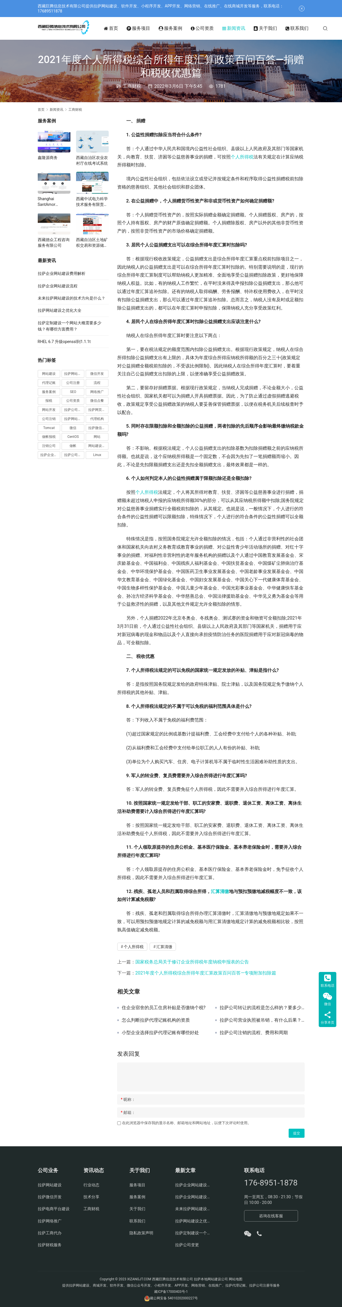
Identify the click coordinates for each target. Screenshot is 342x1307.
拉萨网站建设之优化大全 (59, 310)
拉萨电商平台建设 (54, 1208)
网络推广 (97, 392)
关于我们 (272, 28)
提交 (296, 1133)
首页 (118, 28)
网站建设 (49, 374)
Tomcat (49, 428)
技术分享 (91, 1197)
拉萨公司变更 (187, 1245)
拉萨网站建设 (74, 374)
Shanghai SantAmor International (49, 201)
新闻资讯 (240, 28)
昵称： (128, 1099)
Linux (97, 455)
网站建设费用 (98, 446)
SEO (73, 392)
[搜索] (332, 28)
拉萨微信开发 (98, 428)
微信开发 (97, 374)
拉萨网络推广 (50, 1221)
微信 (73, 428)
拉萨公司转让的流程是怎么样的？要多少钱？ (262, 1007)
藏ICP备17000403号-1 (171, 1292)
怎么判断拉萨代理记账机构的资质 (156, 1020)
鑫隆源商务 (48, 157)
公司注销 (49, 419)
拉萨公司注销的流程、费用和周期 (254, 1032)
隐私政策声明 (141, 1233)
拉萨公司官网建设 (74, 455)
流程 (97, 383)
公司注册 (73, 383)
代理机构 (97, 419)
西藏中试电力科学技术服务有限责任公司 (92, 201)
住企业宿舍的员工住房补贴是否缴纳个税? (164, 1007)
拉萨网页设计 (98, 410)
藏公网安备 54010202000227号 (174, 1298)
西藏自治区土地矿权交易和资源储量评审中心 (92, 242)
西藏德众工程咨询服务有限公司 (54, 242)
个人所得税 (242, 157)
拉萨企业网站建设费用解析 (61, 273)
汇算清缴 (220, 891)
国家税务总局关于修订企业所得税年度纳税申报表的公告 (192, 962)
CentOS (73, 437)
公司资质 (209, 28)
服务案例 (177, 28)
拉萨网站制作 (74, 419)
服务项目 (145, 28)
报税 (48, 401)
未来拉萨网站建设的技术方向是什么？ (71, 298)
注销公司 (49, 446)
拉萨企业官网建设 (50, 455)
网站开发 (49, 410)
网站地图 (235, 1279)
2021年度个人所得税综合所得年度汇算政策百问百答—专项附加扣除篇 (205, 973)
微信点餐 (97, 401)
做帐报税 (49, 437)
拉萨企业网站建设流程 (57, 286)
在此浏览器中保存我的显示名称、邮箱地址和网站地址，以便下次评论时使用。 (186, 1123)
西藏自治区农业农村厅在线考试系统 (92, 160)
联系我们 (304, 28)
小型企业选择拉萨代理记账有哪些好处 (160, 1032)
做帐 (73, 446)
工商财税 (132, 86)
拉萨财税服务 (50, 1245)
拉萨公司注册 (74, 410)
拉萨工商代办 (50, 1233)
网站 (97, 437)
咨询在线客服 (271, 1216)
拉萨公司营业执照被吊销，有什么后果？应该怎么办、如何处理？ (262, 1020)
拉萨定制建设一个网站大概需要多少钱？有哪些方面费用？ (194, 1233)
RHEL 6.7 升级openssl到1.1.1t (64, 341)
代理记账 (49, 383)
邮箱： (128, 1112)
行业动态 (91, 1185)
